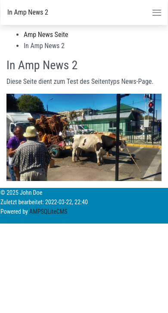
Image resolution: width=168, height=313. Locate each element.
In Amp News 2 (27, 12)
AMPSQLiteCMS (48, 211)
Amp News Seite (46, 35)
